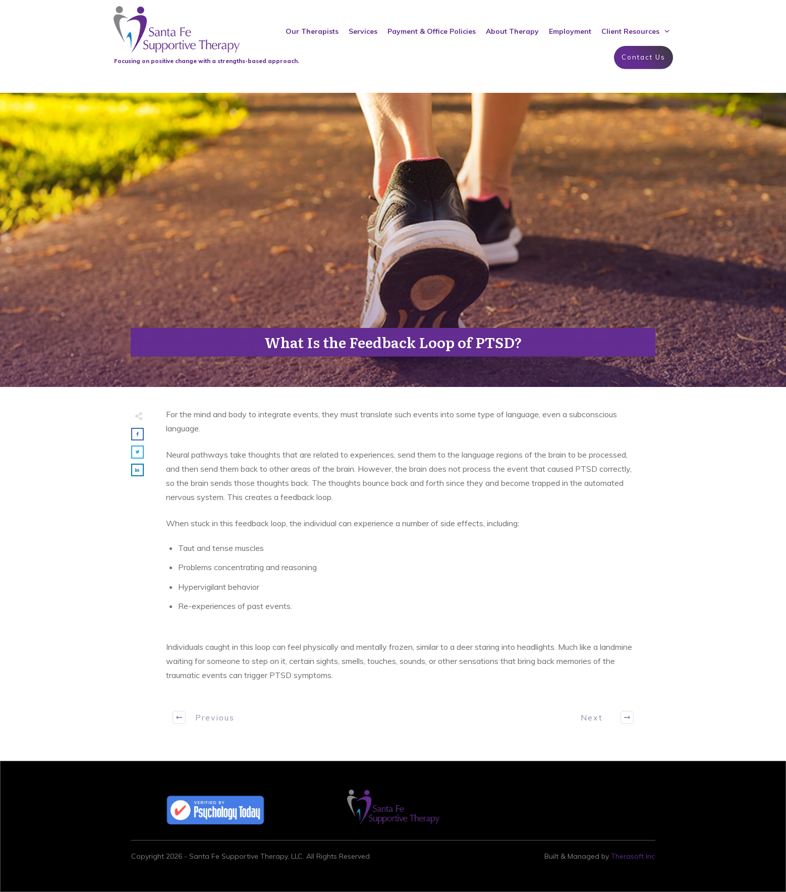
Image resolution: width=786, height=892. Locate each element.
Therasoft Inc (633, 856)
